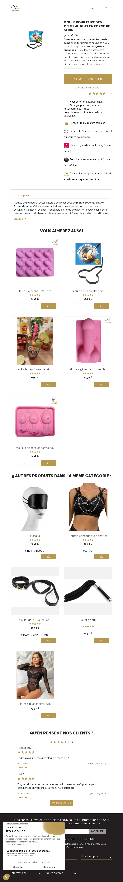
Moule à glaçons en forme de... (35, 447)
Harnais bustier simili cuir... (35, 703)
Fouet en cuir (88, 619)
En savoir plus (89, 856)
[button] (20, 767)
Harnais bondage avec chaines (88, 535)
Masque (35, 535)
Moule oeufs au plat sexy (88, 291)
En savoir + (20, 218)
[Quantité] (73, 71)
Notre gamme (54, 872)
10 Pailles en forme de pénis (35, 369)
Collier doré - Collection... (35, 619)
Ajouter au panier (88, 79)
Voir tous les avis (61, 803)
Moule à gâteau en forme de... (88, 369)
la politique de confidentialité (81, 839)
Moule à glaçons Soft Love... (35, 291)
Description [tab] (22, 195)
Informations (19, 872)
